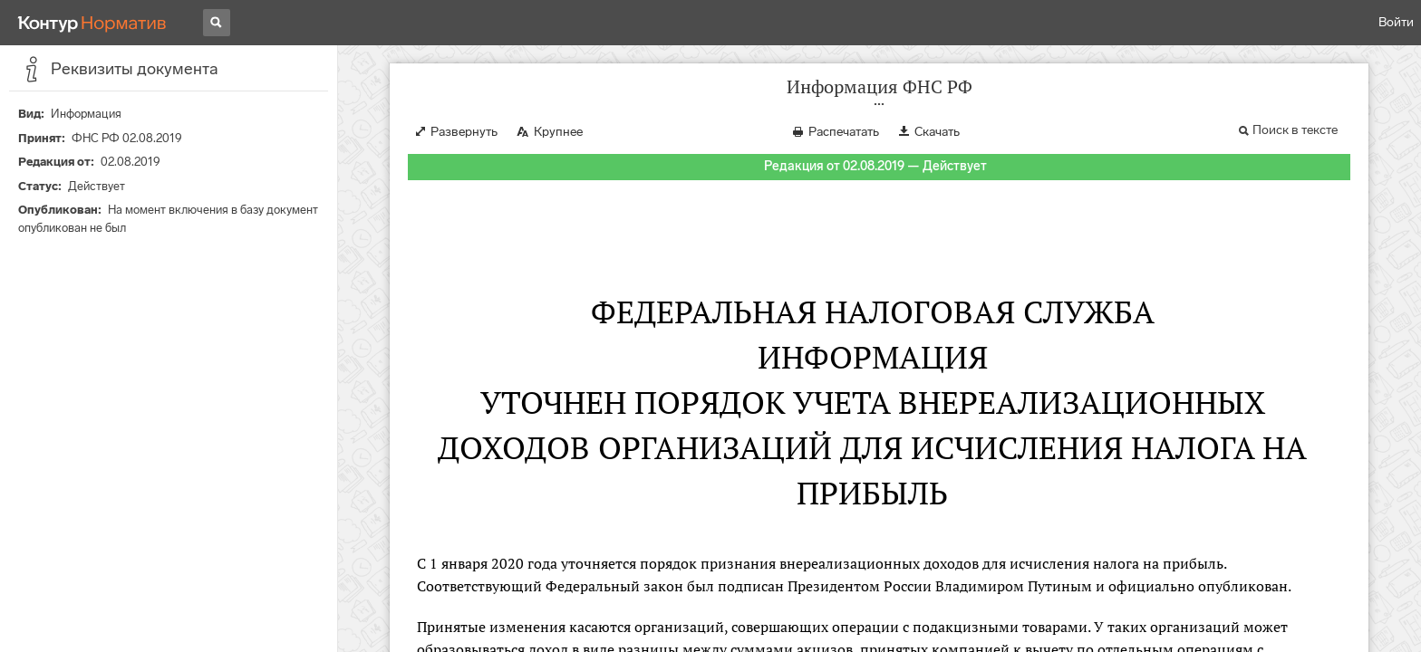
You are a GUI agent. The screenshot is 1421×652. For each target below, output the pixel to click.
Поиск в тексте (1295, 130)
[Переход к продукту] (92, 22)
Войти (1396, 22)
